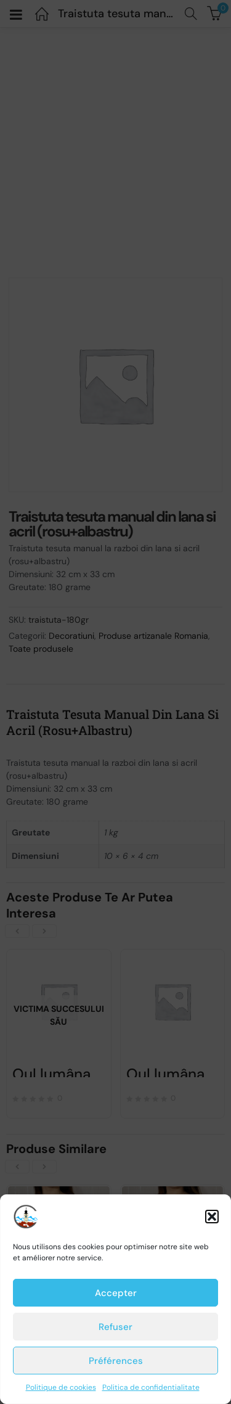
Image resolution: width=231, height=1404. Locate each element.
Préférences (116, 1361)
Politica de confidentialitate (151, 1387)
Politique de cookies (61, 1387)
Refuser (115, 1327)
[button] (212, 1216)
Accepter (116, 1293)
